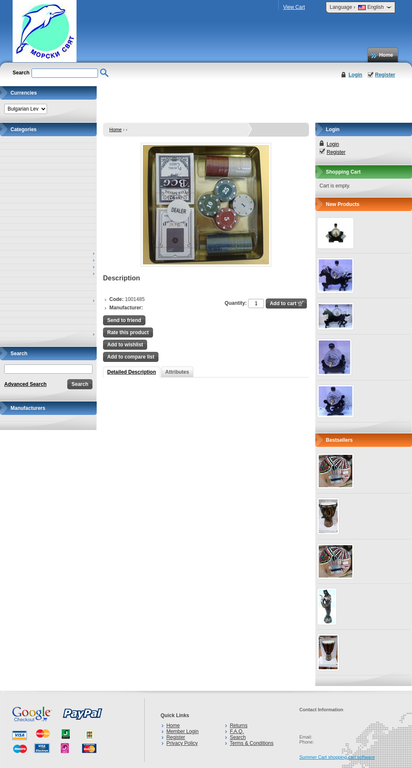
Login (355, 75)
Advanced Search (25, 384)
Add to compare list (130, 357)
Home (386, 55)
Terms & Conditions (251, 743)
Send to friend (124, 320)
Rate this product (128, 332)
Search (238, 737)
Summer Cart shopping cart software (337, 757)
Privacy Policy (182, 743)
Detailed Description (131, 372)
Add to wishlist (125, 345)
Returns (239, 725)
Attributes (177, 372)
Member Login (182, 731)
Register (385, 75)
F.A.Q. (237, 731)
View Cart (294, 7)
